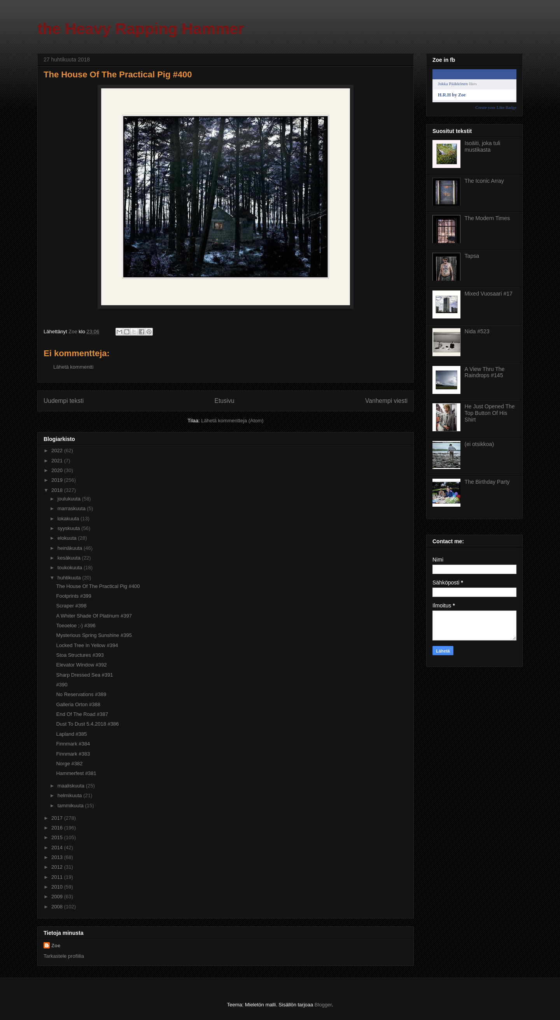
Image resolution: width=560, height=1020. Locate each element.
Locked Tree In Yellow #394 (87, 645)
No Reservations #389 (81, 694)
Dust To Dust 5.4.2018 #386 (87, 724)
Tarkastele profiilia (64, 956)
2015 (57, 837)
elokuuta (68, 538)
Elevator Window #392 (81, 665)
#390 (61, 685)
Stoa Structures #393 (79, 655)
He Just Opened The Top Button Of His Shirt (490, 413)
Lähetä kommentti (73, 367)
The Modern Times (487, 218)
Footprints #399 (73, 596)
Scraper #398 (71, 606)
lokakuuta (69, 518)
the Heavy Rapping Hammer (140, 28)
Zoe (55, 945)
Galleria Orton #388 (78, 704)
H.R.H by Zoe (452, 95)
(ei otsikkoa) (479, 444)
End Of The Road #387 (82, 714)
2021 (57, 461)
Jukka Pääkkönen (453, 83)
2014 (57, 847)
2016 (57, 828)
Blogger (323, 1005)
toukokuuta (71, 567)
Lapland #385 (71, 734)
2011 (57, 877)
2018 (57, 490)
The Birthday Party (487, 482)
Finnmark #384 (73, 744)
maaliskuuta (72, 786)
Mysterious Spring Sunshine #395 (93, 635)
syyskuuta (69, 528)
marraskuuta (72, 508)
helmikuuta (70, 795)
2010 (57, 887)
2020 (57, 470)
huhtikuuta (70, 578)
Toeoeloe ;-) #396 (75, 625)
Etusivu (224, 400)
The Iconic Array (484, 181)
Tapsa (472, 256)
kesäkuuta (70, 558)
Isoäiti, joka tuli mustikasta (482, 146)
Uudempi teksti (64, 400)
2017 (57, 818)
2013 (57, 857)
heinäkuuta (71, 548)
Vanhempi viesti (386, 400)
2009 (57, 896)
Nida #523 (477, 331)
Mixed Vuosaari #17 (489, 293)
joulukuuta (70, 499)
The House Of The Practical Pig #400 (98, 586)
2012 (57, 867)
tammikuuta (71, 805)
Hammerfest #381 (76, 773)
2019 (57, 480)
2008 (57, 907)
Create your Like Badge (496, 107)
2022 (57, 450)
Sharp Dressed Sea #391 (84, 675)
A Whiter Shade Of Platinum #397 (93, 616)
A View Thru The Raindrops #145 (485, 372)
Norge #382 (69, 763)
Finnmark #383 (73, 754)
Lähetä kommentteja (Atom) (232, 420)
